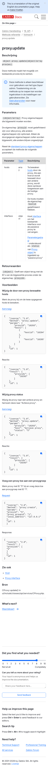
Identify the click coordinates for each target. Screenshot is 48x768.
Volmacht (28, 34)
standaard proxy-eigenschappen (26, 145)
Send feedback (24, 695)
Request (6, 516)
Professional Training (36, 745)
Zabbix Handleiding (11, 31)
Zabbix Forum (32, 750)
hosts (30, 169)
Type (20, 159)
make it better (16, 10)
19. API (27, 31)
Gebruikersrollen (17, 100)
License (15, 763)
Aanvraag (6, 307)
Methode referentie (11, 34)
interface (37, 215)
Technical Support (10, 745)
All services (7, 750)
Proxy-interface (12, 609)
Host (7, 604)
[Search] (36, 17)
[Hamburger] (43, 17)
